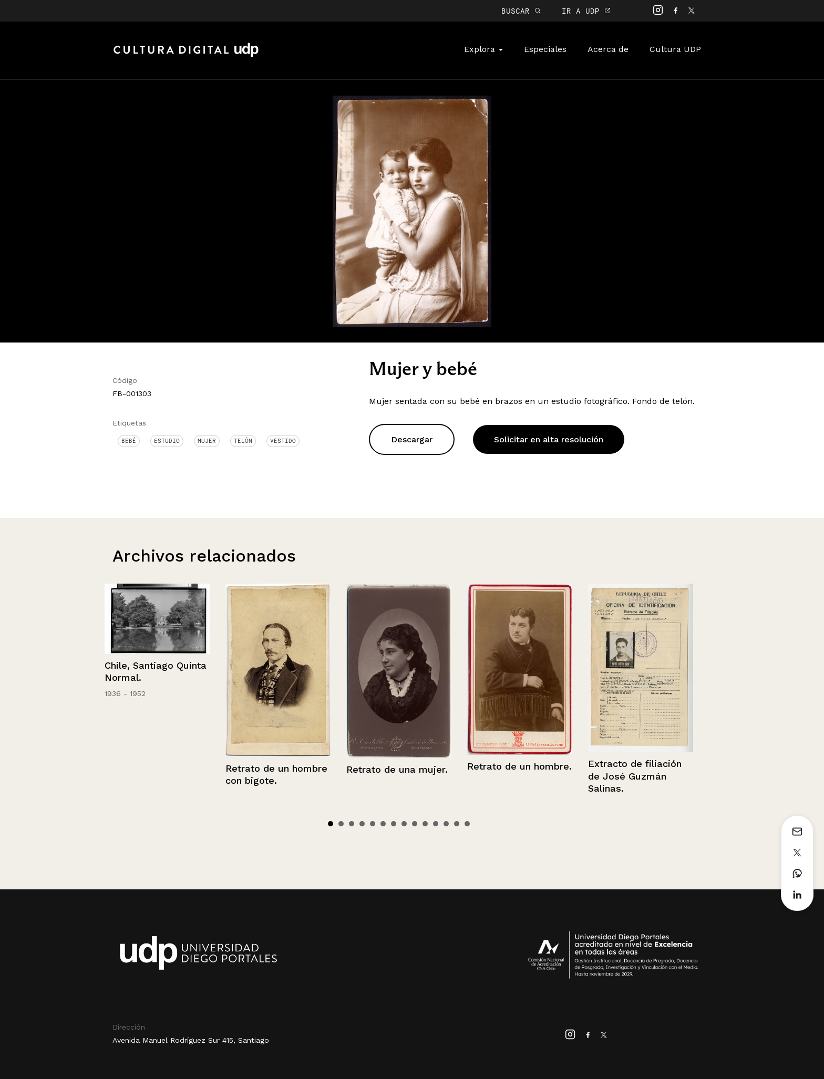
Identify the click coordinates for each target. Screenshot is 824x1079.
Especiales (545, 49)
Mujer (207, 440)
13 (456, 823)
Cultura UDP (675, 49)
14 (467, 823)
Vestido (283, 440)
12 (446, 823)
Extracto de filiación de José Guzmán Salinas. (635, 776)
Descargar (411, 439)
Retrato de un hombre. (519, 766)
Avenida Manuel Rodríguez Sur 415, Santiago (190, 1040)
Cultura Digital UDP (186, 56)
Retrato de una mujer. (397, 769)
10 (425, 823)
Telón (243, 440)
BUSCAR (521, 10)
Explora (483, 49)
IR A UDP (586, 10)
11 (435, 823)
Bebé (128, 440)
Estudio (167, 440)
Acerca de (608, 49)
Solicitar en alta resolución (548, 439)
